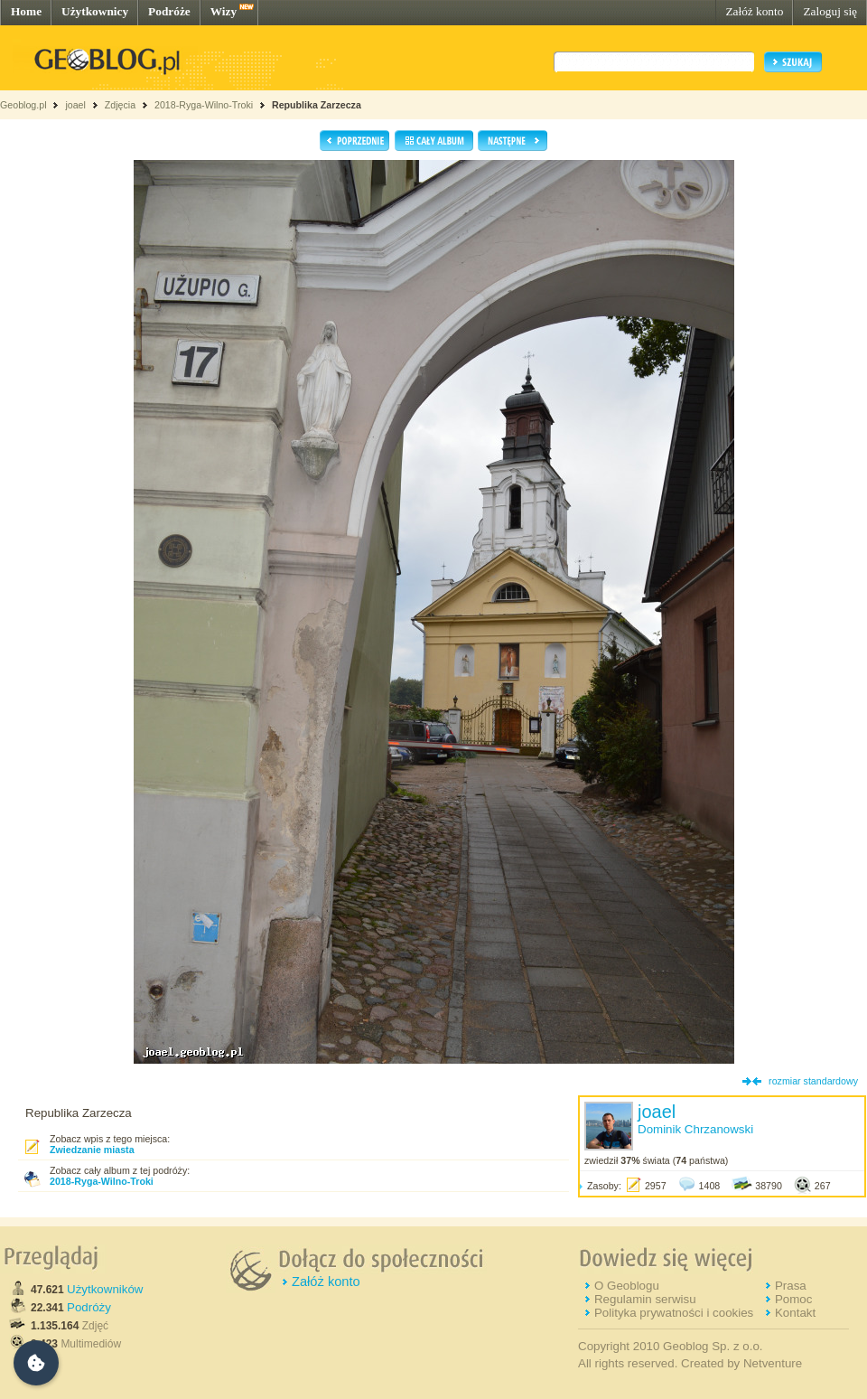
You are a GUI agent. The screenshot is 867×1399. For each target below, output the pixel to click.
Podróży (89, 1307)
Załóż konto (754, 11)
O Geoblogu (626, 1285)
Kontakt (795, 1312)
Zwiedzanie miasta (92, 1149)
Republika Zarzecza (316, 104)
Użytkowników (105, 1289)
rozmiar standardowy (813, 1080)
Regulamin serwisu (645, 1299)
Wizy (223, 11)
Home (26, 11)
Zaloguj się (830, 11)
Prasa (790, 1285)
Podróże (169, 11)
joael (75, 104)
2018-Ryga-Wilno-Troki (203, 104)
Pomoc (793, 1299)
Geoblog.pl (23, 104)
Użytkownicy (94, 11)
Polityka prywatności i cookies (673, 1312)
